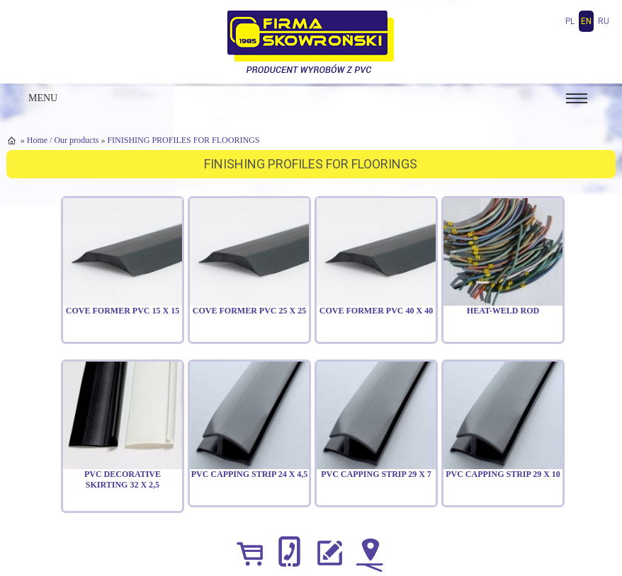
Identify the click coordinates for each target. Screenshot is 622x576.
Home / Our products (63, 140)
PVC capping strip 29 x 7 (376, 474)
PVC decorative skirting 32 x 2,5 (122, 479)
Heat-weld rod (503, 311)
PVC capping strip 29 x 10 (503, 474)
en (586, 21)
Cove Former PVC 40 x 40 (376, 311)
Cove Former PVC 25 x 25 (249, 311)
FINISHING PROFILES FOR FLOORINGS (183, 140)
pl (570, 21)
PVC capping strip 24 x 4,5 (249, 474)
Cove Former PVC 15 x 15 (122, 311)
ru (603, 21)
